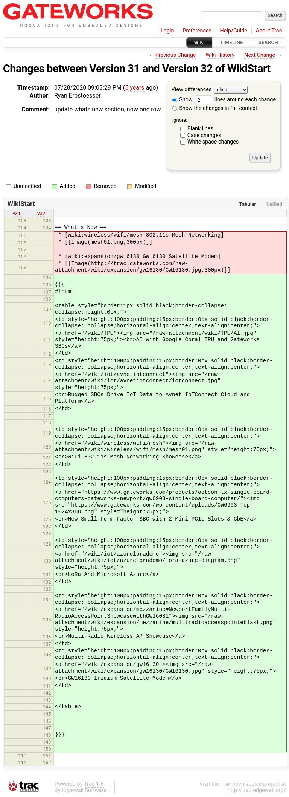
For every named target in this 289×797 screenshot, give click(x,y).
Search (268, 42)
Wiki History (220, 55)
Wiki (199, 42)
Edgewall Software (84, 790)
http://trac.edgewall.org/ (256, 790)
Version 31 (114, 68)
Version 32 (187, 68)
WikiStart (249, 68)
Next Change (259, 55)
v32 (41, 213)
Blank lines (200, 128)
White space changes (213, 142)
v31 (17, 213)
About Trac (269, 30)
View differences (192, 90)
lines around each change (235, 99)
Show (182, 99)
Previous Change (175, 55)
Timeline (231, 42)
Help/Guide (233, 30)
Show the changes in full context (214, 108)
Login (167, 30)
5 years (134, 87)
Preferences (197, 30)
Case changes (204, 135)
